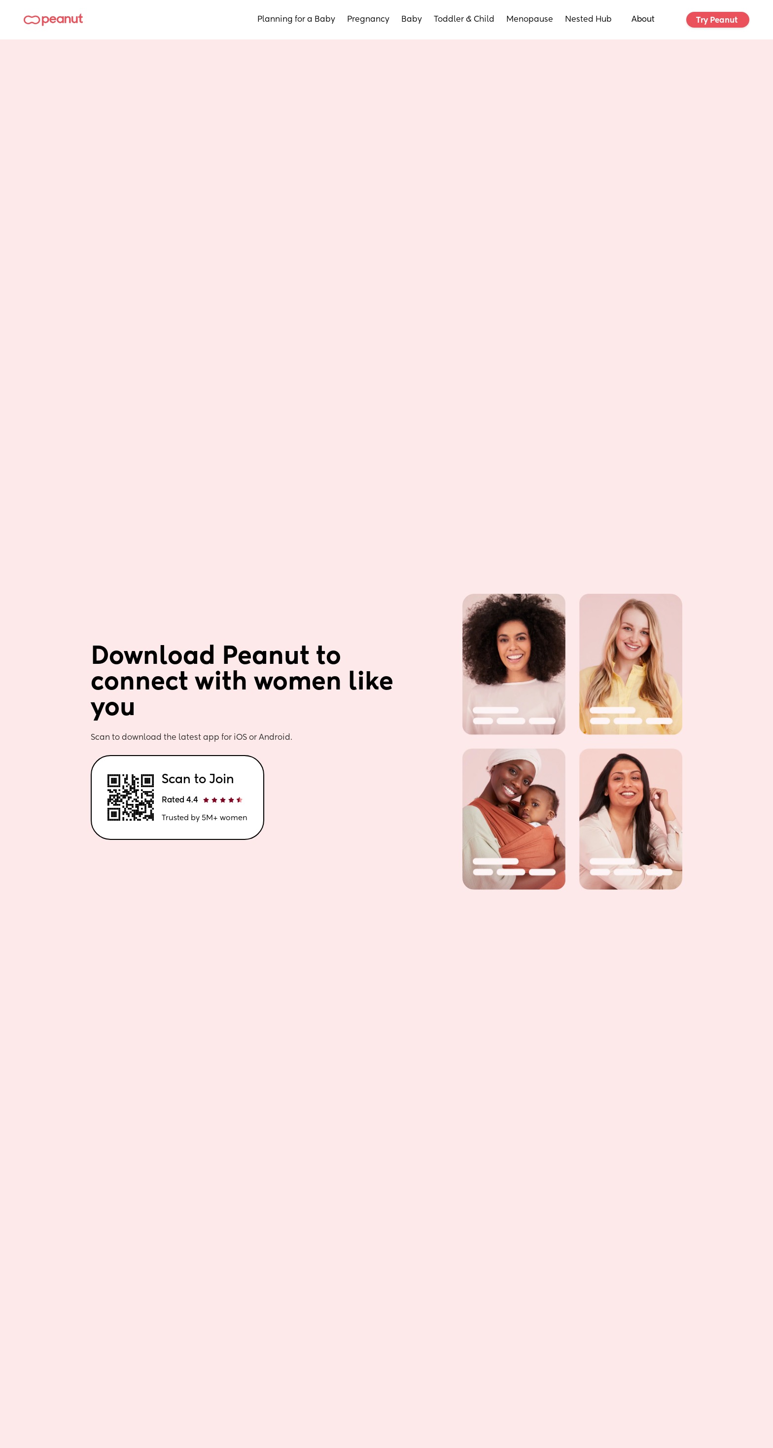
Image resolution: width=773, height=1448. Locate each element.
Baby (411, 20)
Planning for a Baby (296, 20)
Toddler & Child (464, 20)
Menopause (529, 20)
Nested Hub (588, 20)
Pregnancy (368, 20)
